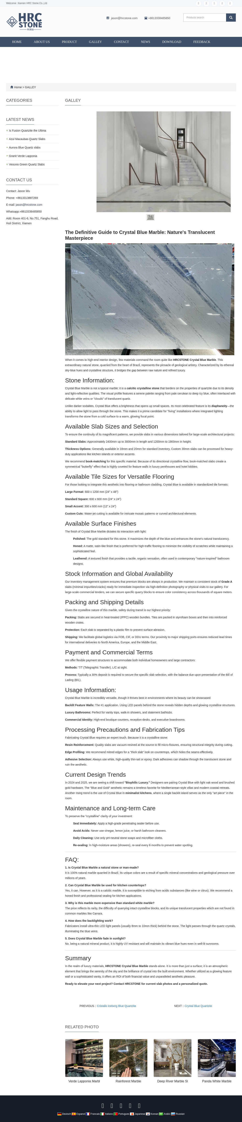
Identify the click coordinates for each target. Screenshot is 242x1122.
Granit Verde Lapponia (23, 156)
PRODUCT (69, 42)
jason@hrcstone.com (124, 18)
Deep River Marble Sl (172, 1081)
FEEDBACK (201, 42)
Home (17, 42)
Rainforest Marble (128, 1081)
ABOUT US (42, 42)
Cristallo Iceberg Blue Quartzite (116, 1006)
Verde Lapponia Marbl (84, 1081)
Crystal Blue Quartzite (198, 1006)
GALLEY (95, 42)
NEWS (145, 42)
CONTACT (121, 42)
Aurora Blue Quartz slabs (25, 147)
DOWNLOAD (171, 42)
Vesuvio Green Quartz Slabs (27, 164)
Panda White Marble (216, 1081)
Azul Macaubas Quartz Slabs (27, 139)
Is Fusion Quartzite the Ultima (27, 130)
